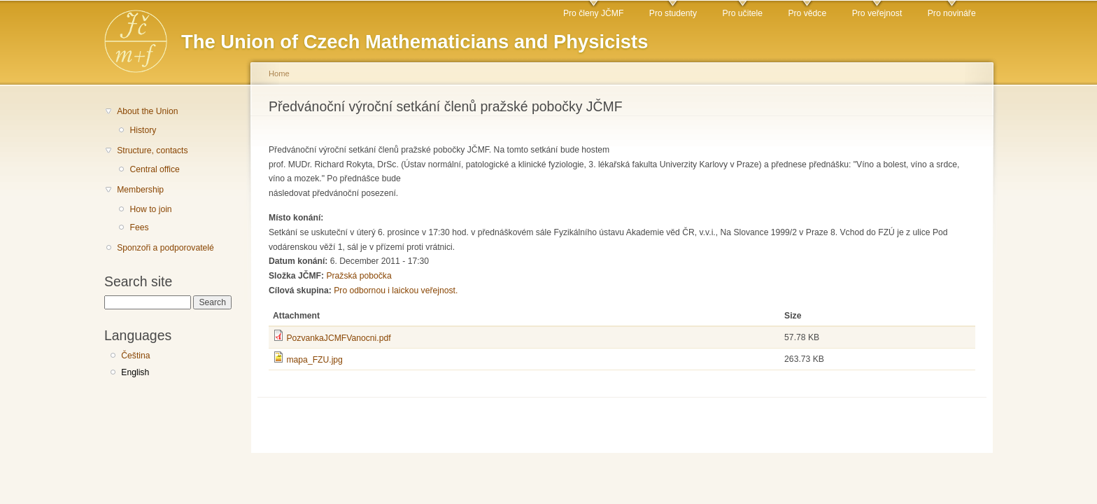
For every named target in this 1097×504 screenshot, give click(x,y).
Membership (140, 190)
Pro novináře (952, 13)
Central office (154, 169)
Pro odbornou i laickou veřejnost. (396, 290)
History (142, 130)
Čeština (135, 355)
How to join (150, 209)
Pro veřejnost (877, 13)
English (135, 372)
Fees (138, 227)
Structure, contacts (152, 150)
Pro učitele (743, 13)
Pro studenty (673, 13)
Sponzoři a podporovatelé (165, 248)
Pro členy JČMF (593, 13)
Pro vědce (807, 13)
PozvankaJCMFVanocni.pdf (338, 338)
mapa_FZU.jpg (314, 360)
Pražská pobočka (358, 276)
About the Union (147, 111)
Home (279, 73)
